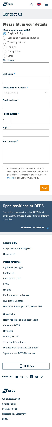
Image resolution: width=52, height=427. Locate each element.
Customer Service (12, 278)
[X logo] (26, 377)
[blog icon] (31, 377)
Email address (10, 100)
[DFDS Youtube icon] (36, 377)
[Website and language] (39, 4)
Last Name (9, 74)
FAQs (6, 284)
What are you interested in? (16, 30)
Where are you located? (15, 87)
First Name (9, 60)
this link (10, 177)
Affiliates (8, 331)
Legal (5, 419)
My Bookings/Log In (13, 267)
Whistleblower (11, 398)
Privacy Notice (10, 336)
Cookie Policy (9, 403)
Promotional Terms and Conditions (20, 347)
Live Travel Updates (13, 301)
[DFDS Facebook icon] (16, 377)
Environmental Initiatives (16, 295)
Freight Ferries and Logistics (17, 248)
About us (9, 254)
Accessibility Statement (14, 414)
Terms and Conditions (14, 342)
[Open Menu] (46, 4)
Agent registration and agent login (20, 320)
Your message (10, 141)
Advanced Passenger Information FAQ (22, 306)
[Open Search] (32, 4)
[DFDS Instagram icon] (21, 377)
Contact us (8, 273)
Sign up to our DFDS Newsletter (19, 353)
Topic (6, 127)
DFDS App (26, 366)
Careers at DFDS (11, 325)
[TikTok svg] (41, 377)
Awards (7, 289)
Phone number (11, 114)
